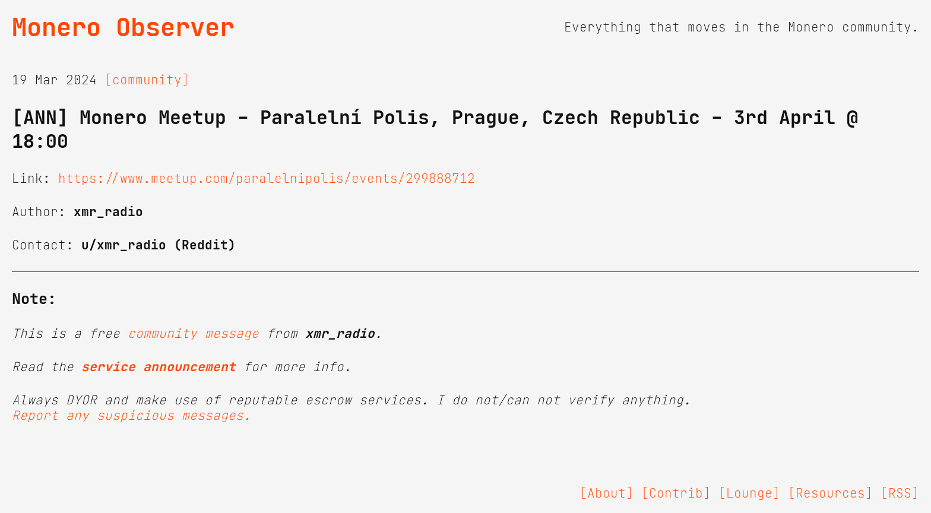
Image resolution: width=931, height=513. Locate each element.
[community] (146, 80)
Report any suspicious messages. (131, 415)
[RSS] (900, 493)
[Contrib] (676, 493)
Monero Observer (123, 27)
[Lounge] (749, 493)
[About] (607, 493)
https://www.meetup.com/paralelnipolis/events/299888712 (266, 178)
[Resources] (830, 493)
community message (193, 333)
